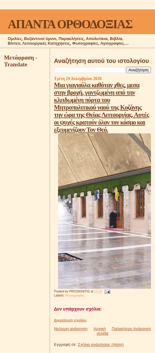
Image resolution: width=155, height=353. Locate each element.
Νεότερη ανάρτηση (71, 328)
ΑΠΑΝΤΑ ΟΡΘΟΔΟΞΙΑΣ (70, 24)
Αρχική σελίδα (100, 331)
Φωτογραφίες (74, 295)
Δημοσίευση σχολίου (70, 320)
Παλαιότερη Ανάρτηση (131, 328)
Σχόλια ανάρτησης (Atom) (101, 344)
